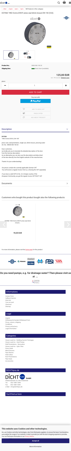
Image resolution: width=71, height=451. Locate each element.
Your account (9, 302)
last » (22, 9)
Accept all (35, 441)
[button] (5, 85)
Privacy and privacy (11, 326)
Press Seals (9, 348)
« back (10, 9)
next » (16, 9)
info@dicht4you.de (13, 387)
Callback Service (10, 298)
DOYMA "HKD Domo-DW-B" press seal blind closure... (18, 222)
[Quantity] (35, 85)
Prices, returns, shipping (13, 322)
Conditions (8, 324)
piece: (3, 81)
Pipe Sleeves (9, 352)
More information (35, 446)
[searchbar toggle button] (58, 3)
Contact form (9, 296)
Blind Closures (9, 350)
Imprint (7, 318)
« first (4, 9)
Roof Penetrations (11, 357)
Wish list (8, 300)
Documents (7, 183)
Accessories (9, 361)
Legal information (10, 328)
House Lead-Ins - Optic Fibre (14, 346)
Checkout (8, 304)
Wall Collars (9, 355)
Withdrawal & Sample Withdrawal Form (17, 320)
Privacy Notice (29, 436)
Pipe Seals (8, 359)
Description (7, 129)
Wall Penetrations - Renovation (15, 344)
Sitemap (8, 306)
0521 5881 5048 (13, 382)
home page (28, 249)
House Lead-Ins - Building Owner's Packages (19, 340)
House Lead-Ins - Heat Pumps (14, 342)
